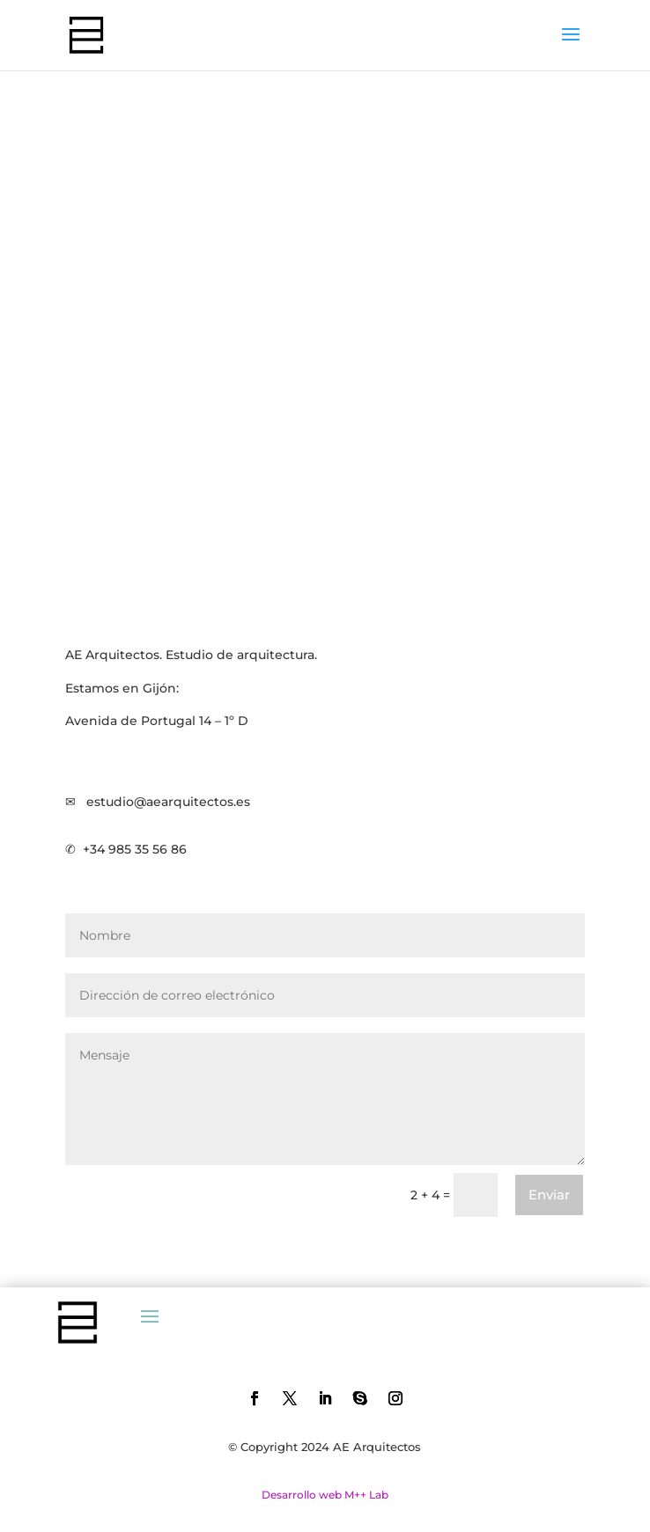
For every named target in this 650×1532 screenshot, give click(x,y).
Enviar (549, 1194)
